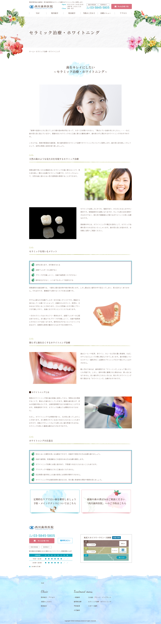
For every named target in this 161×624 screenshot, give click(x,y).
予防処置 (77, 606)
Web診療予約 (123, 6)
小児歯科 (77, 610)
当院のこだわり (89, 13)
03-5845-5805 (97, 7)
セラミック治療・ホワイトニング (99, 601)
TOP (38, 13)
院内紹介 (54, 13)
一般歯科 (77, 597)
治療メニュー (105, 13)
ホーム (31, 51)
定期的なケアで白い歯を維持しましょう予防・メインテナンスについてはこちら (54, 501)
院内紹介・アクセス (48, 597)
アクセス (123, 13)
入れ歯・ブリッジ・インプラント (99, 597)
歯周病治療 (78, 601)
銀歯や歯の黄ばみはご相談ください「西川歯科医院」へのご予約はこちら (106, 501)
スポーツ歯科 (92, 606)
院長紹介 (71, 13)
